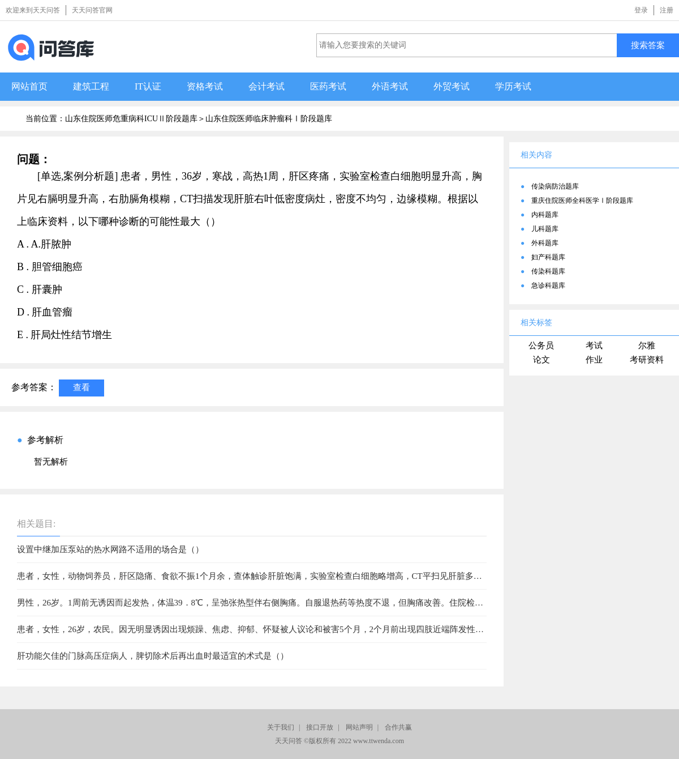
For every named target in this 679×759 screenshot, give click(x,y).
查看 (81, 387)
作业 (594, 359)
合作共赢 (398, 727)
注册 (666, 10)
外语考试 (390, 86)
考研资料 (647, 359)
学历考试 (513, 86)
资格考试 (205, 86)
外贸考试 (451, 86)
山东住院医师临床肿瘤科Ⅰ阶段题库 (268, 118)
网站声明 (359, 727)
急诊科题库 (548, 285)
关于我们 (280, 727)
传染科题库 (548, 271)
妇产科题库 (548, 257)
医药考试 (328, 86)
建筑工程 (91, 86)
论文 (541, 359)
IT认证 (148, 86)
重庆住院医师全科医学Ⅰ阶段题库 (582, 200)
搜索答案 (648, 45)
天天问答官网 (92, 10)
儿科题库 (544, 229)
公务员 (541, 345)
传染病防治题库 (555, 186)
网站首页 (29, 86)
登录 (641, 10)
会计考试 (266, 86)
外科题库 (544, 243)
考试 (594, 345)
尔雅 (646, 345)
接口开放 (319, 727)
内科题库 (544, 215)
